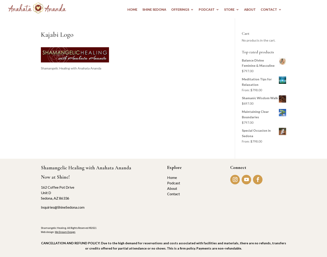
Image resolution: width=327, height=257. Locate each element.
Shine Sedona (154, 9)
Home (172, 177)
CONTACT (269, 9)
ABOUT (250, 9)
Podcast (173, 183)
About (172, 188)
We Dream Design (65, 232)
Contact (173, 194)
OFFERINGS (180, 9)
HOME (132, 9)
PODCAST (207, 9)
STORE (229, 9)
